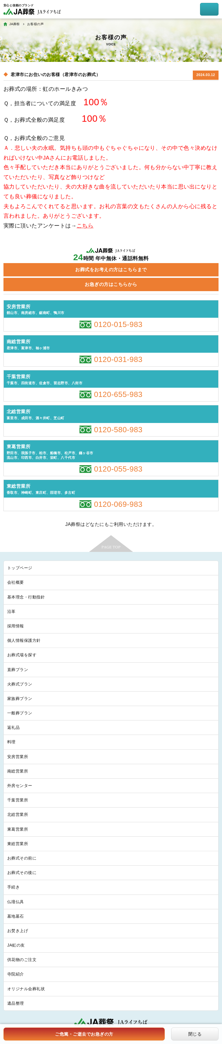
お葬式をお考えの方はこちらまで (111, 269)
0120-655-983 (118, 394)
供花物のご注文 (21, 959)
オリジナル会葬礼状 (26, 988)
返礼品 (13, 727)
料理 (11, 742)
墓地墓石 (15, 916)
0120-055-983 (118, 469)
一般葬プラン (19, 713)
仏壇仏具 (15, 901)
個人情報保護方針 (24, 640)
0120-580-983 (118, 429)
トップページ (19, 568)
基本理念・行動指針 (26, 597)
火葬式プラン (19, 684)
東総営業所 (17, 843)
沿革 (11, 611)
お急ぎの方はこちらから (111, 284)
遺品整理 (15, 1003)
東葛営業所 (17, 829)
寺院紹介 (15, 974)
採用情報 (15, 626)
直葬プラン (17, 669)
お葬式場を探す (21, 655)
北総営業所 (17, 814)
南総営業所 (17, 771)
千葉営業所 (17, 800)
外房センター (19, 785)
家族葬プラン (19, 698)
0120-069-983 (118, 504)
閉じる (194, 1034)
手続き (13, 887)
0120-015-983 (118, 324)
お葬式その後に (21, 872)
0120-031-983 (118, 359)
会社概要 (15, 582)
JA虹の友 (16, 945)
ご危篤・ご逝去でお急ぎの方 (84, 1034)
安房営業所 (17, 756)
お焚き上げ (17, 930)
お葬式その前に (21, 858)
